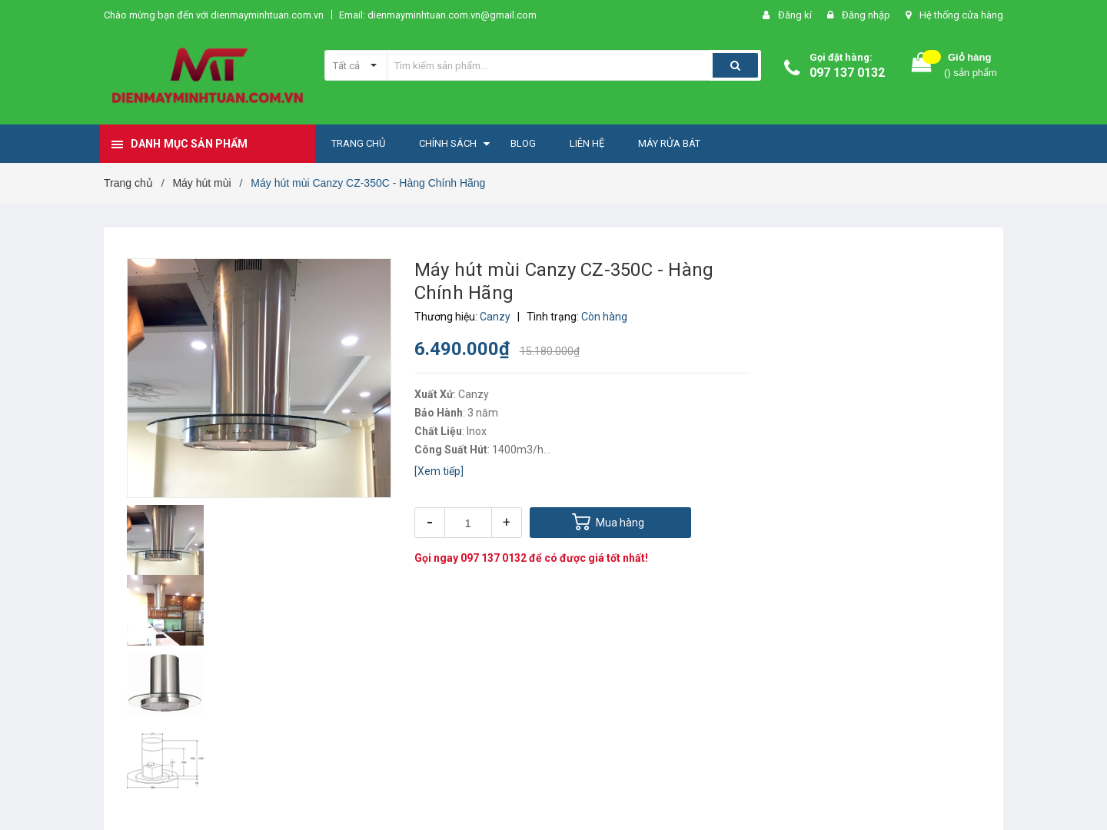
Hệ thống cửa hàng (961, 15)
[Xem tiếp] (439, 471)
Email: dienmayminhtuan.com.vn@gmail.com (438, 15)
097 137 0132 (847, 72)
